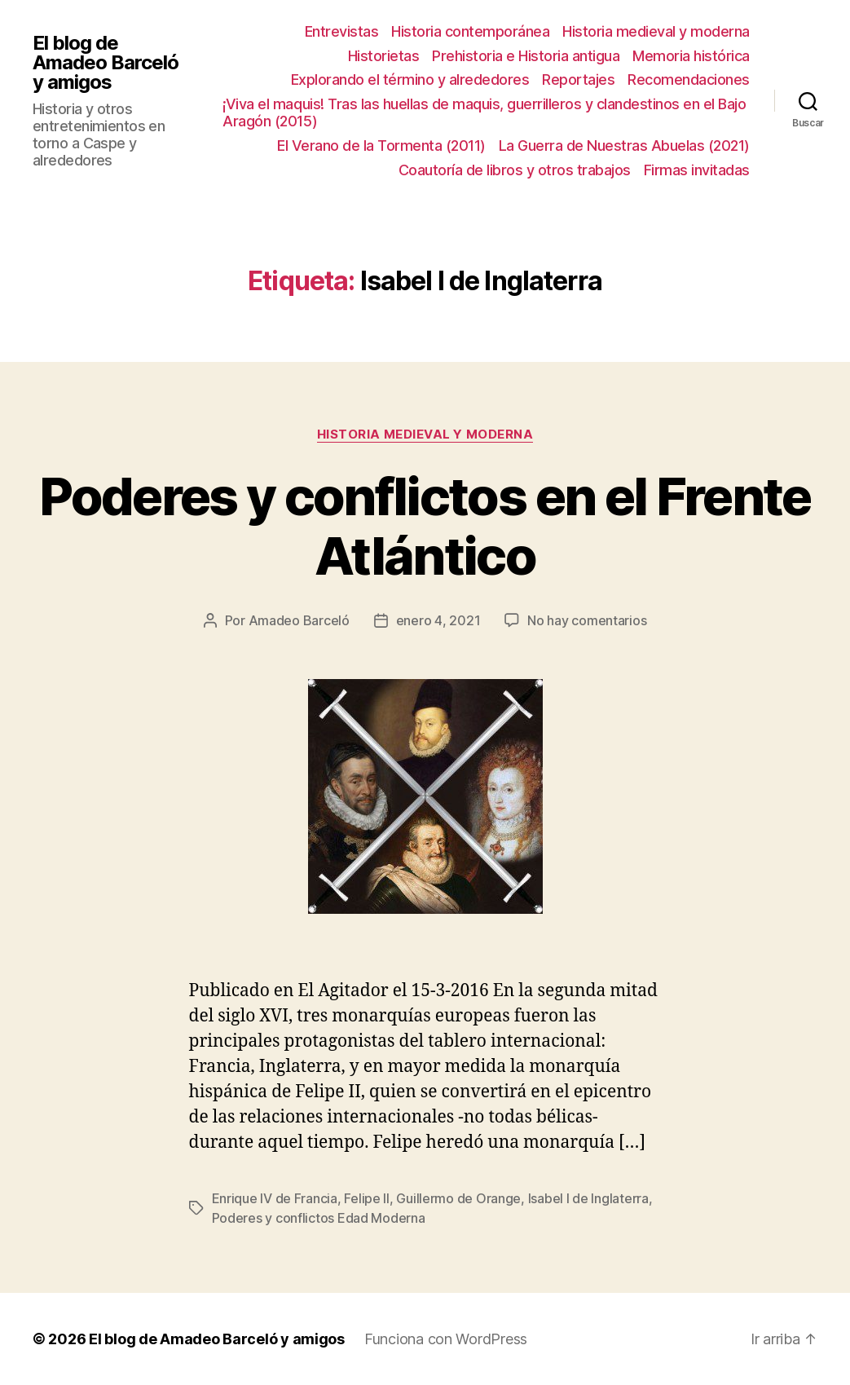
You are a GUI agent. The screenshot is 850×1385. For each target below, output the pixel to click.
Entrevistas (342, 31)
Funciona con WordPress (445, 1339)
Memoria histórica (691, 55)
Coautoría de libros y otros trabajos (515, 170)
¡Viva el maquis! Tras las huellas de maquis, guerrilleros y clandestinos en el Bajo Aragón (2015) (484, 112)
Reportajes (578, 79)
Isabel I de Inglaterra (588, 1198)
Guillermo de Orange (458, 1198)
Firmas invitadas (697, 170)
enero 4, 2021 (438, 620)
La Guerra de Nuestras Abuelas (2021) (624, 145)
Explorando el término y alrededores (410, 79)
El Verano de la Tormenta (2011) (381, 145)
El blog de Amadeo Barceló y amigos (105, 62)
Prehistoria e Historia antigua (525, 55)
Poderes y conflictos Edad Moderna (318, 1218)
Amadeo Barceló (299, 620)
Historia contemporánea (470, 31)
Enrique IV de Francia (274, 1198)
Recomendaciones (689, 79)
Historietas (384, 55)
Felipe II (367, 1198)
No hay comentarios (586, 620)
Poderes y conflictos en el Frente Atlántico (424, 526)
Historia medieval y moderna (656, 31)
